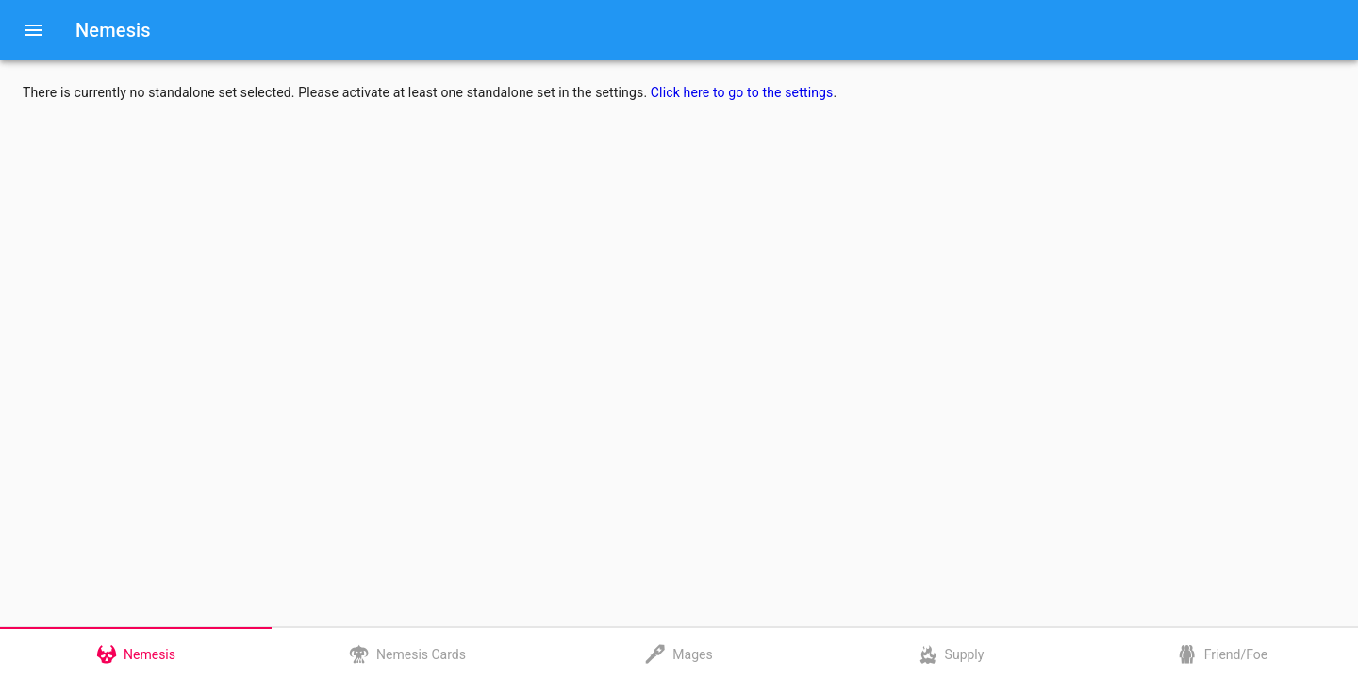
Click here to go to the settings (742, 92)
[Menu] (34, 30)
